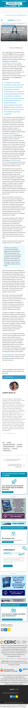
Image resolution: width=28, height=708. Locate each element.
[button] (14, 3)
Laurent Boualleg (7, 28)
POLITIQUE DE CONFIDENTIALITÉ (10, 687)
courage (3, 30)
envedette (19, 30)
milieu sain (14, 31)
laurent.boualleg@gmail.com (9, 427)
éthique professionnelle (6, 31)
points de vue (20, 31)
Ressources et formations (9, 19)
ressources (4, 33)
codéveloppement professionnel (10, 57)
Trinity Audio (17, 41)
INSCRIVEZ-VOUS (14, 3)
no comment (20, 28)
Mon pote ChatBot (7, 348)
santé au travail (10, 33)
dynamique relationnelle (11, 30)
